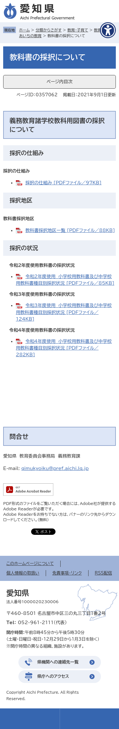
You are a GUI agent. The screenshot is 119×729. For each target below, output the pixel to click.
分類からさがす (49, 30)
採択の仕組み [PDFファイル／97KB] (63, 183)
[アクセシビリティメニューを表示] (108, 30)
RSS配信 (103, 573)
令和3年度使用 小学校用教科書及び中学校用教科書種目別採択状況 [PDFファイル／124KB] (64, 312)
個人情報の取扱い (22, 573)
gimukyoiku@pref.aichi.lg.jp (55, 468)
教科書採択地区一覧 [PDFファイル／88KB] (70, 230)
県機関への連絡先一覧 (58, 662)
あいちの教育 (30, 35)
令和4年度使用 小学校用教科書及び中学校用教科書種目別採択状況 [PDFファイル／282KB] (64, 348)
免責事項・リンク (67, 573)
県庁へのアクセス (53, 676)
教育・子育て (77, 30)
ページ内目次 (59, 81)
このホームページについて (30, 564)
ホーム (24, 30)
